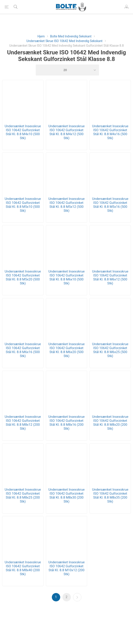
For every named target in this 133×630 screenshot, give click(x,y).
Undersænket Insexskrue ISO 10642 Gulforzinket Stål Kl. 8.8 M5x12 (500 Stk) (66, 205)
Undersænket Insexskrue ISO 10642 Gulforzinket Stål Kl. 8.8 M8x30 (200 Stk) (66, 495)
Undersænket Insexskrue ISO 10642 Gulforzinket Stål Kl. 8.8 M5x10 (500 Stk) (23, 205)
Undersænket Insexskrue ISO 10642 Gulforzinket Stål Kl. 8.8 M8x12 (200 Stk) (23, 423)
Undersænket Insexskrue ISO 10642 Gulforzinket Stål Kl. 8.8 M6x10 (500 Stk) (66, 277)
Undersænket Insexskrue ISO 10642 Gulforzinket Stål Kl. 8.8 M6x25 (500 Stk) (110, 350)
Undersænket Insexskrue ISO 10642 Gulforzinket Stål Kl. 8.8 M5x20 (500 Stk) (23, 277)
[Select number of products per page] (67, 70)
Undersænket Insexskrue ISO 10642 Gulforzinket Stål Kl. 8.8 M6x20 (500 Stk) (66, 350)
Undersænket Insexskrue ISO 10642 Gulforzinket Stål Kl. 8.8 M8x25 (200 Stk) (23, 495)
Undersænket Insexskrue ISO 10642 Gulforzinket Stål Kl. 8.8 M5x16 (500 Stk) (110, 205)
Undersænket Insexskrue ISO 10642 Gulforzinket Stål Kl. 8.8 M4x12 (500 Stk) (66, 132)
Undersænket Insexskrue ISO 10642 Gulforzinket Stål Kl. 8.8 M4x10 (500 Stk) (23, 132)
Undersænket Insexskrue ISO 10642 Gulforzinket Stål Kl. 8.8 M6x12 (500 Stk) (110, 277)
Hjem (41, 36)
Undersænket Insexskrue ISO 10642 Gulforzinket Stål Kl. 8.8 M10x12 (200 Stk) (66, 568)
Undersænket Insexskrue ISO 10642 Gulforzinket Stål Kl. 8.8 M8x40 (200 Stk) (23, 568)
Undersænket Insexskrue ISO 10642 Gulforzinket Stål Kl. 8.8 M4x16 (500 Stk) (110, 132)
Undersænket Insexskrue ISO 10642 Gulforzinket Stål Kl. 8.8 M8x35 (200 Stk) (110, 495)
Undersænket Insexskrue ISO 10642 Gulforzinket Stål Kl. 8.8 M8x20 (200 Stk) (110, 423)
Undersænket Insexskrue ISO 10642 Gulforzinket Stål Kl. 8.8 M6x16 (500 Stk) (23, 350)
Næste (77, 597)
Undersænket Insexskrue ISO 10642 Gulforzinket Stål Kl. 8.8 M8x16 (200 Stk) (66, 423)
